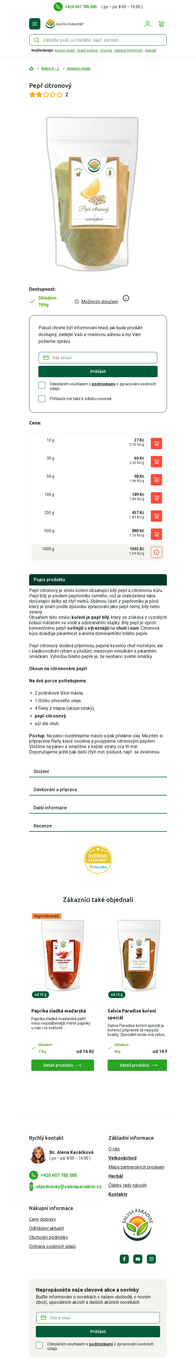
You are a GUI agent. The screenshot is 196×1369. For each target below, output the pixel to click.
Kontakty (117, 1194)
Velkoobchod (122, 1158)
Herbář (115, 1176)
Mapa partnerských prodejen (136, 1167)
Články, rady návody (127, 1185)
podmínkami (104, 384)
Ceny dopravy (42, 1219)
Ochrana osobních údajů (52, 1246)
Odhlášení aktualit (46, 1228)
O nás (114, 1149)
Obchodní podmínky (48, 1237)
